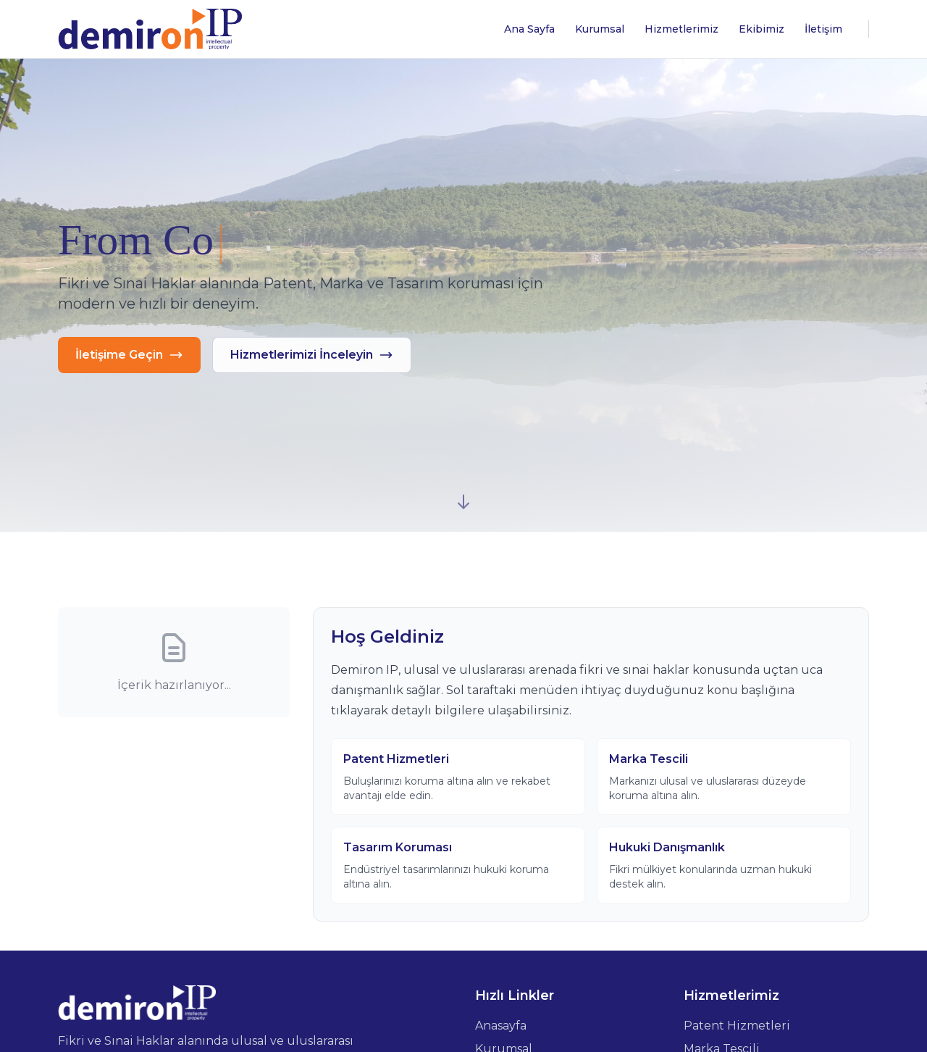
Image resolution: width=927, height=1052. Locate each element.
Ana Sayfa (529, 29)
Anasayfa (501, 1025)
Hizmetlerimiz (681, 29)
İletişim (823, 29)
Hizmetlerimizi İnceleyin (311, 355)
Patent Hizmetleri (737, 1025)
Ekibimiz (761, 29)
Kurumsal (599, 29)
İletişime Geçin (129, 355)
